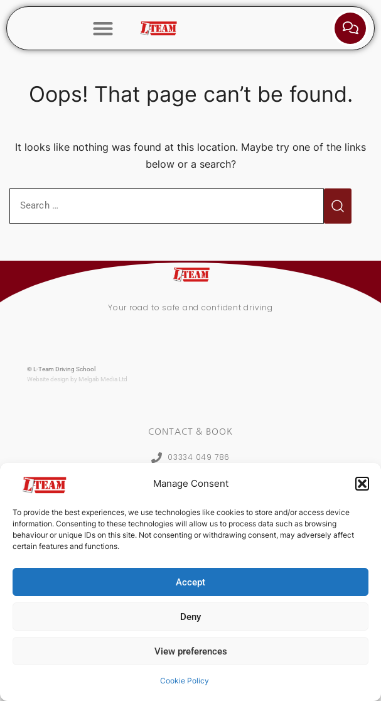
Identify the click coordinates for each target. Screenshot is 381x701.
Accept (190, 582)
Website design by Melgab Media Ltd (77, 379)
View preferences (190, 651)
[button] (362, 483)
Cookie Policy (184, 680)
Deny (190, 616)
